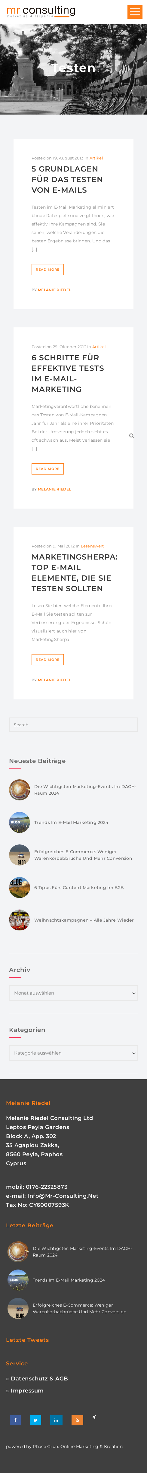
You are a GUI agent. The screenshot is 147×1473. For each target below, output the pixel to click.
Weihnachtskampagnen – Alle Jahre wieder (84, 920)
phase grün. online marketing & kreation (77, 1446)
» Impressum (25, 1390)
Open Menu (134, 12)
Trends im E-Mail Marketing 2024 (71, 822)
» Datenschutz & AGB (37, 1378)
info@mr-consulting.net (63, 1196)
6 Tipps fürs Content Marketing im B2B (79, 887)
